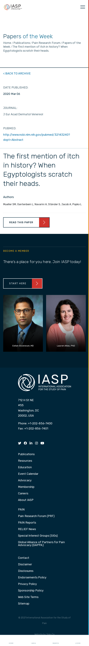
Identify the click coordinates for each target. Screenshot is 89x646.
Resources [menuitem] (25, 460)
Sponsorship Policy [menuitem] (31, 590)
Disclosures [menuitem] (25, 571)
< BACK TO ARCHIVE (17, 73)
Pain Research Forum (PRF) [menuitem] (36, 516)
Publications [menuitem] (26, 454)
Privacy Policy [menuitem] (27, 584)
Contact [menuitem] (23, 558)
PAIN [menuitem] (21, 509)
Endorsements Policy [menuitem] (32, 577)
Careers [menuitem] (23, 493)
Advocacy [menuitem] (25, 480)
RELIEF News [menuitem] (27, 529)
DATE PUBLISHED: (15, 87)
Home (11, 640)
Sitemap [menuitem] (23, 603)
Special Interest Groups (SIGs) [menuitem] (38, 535)
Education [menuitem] (25, 467)
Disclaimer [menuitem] (25, 564)
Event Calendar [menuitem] (28, 474)
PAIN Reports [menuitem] (27, 522)
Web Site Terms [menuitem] (28, 597)
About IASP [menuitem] (25, 500)
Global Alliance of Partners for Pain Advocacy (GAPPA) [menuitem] (41, 544)
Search (55, 640)
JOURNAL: (10, 108)
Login (77, 640)
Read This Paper (21, 222)
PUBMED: (9, 128)
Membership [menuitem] (26, 487)
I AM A (33, 640)
